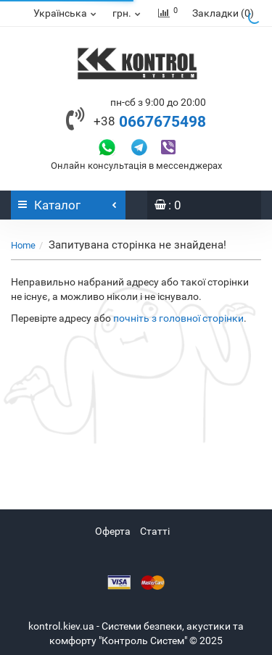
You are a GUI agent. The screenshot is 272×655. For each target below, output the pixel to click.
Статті (155, 531)
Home (23, 245)
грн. (127, 13)
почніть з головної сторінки (178, 318)
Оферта (113, 531)
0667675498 (150, 121)
